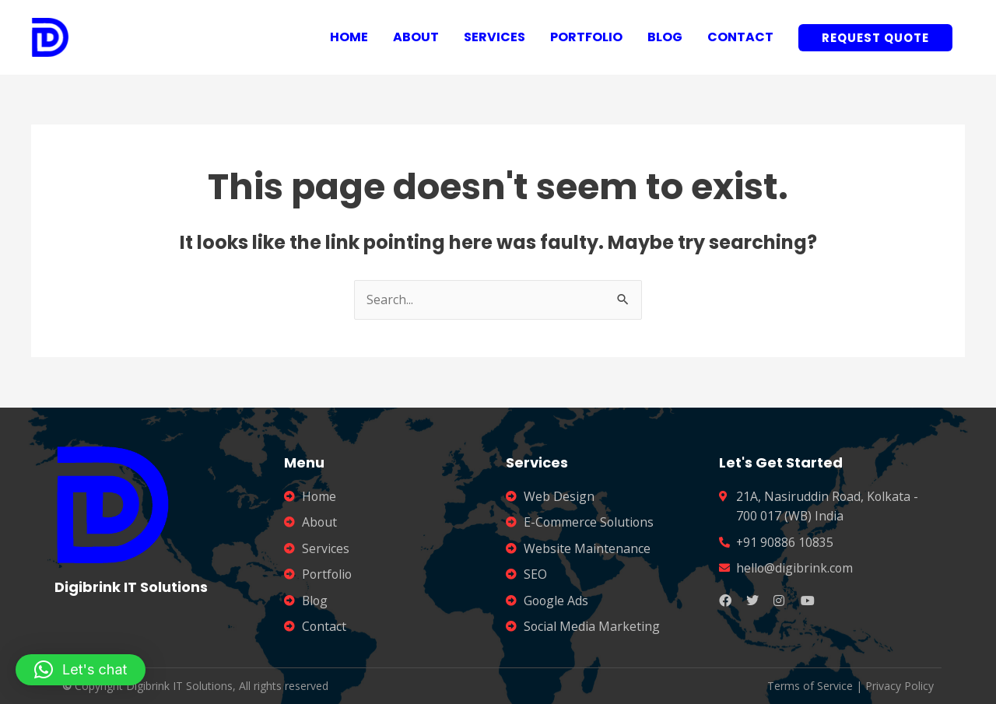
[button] (81, 669)
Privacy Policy (899, 685)
